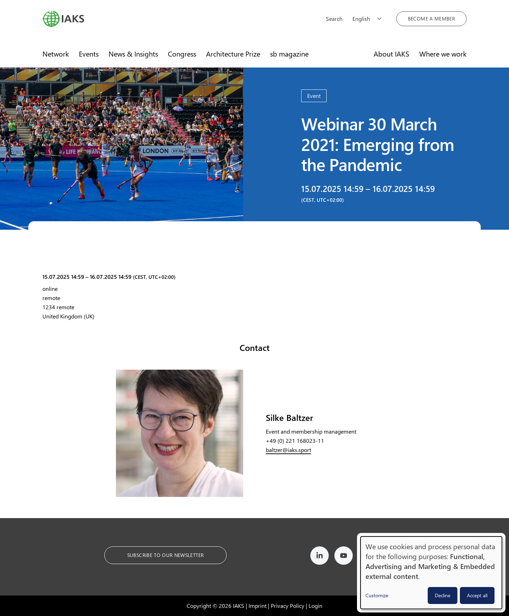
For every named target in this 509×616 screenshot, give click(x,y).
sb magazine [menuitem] (289, 53)
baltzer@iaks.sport (288, 449)
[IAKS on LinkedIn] (319, 556)
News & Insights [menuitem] (133, 53)
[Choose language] (369, 19)
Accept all (477, 595)
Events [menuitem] (89, 53)
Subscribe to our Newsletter (165, 555)
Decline (442, 595)
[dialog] (431, 572)
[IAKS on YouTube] (343, 556)
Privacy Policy (287, 605)
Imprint (257, 605)
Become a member (431, 18)
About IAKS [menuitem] (391, 53)
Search (334, 18)
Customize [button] (376, 595)
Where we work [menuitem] (443, 53)
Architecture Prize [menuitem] (233, 53)
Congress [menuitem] (182, 53)
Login (315, 605)
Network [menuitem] (55, 53)
